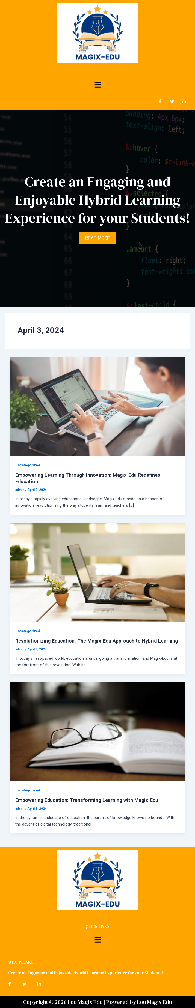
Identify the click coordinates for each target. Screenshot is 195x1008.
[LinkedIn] (184, 101)
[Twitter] (172, 101)
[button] (97, 85)
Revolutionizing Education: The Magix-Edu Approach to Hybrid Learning (96, 641)
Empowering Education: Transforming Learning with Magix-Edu (86, 800)
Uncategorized (27, 465)
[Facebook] (160, 101)
